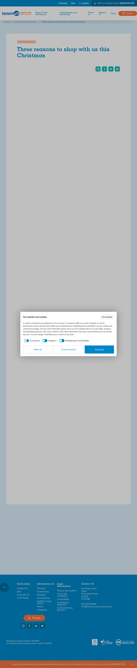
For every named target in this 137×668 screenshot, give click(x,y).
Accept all (99, 349)
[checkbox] (31, 340)
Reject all (38, 349)
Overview (107, 317)
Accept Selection (68, 349)
